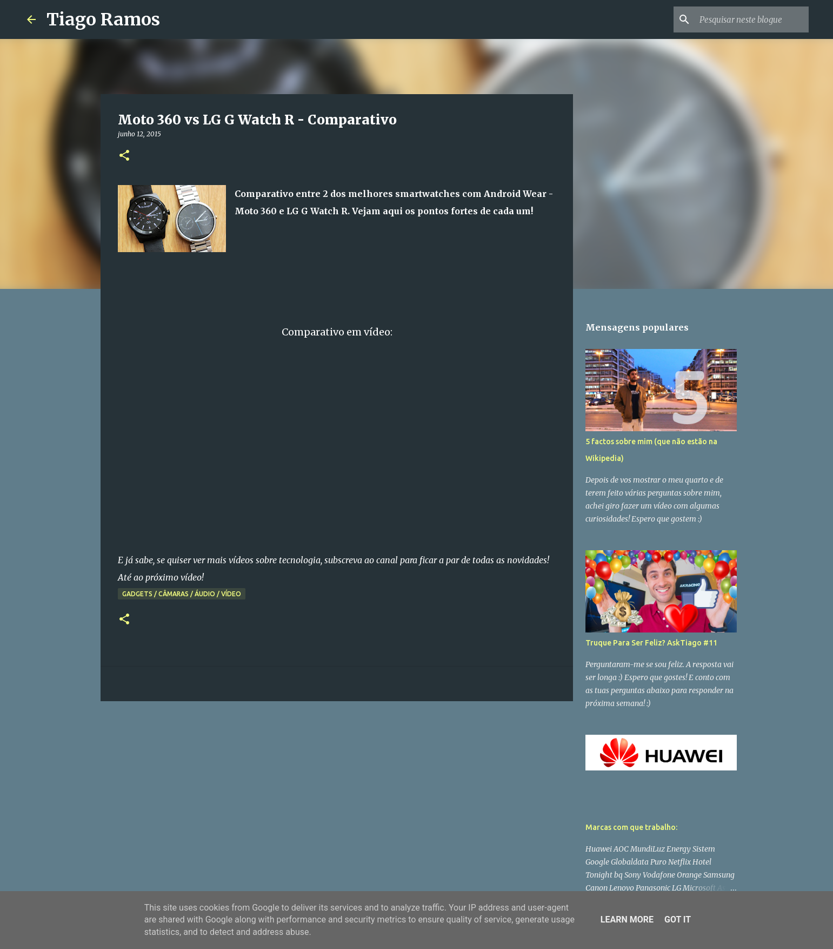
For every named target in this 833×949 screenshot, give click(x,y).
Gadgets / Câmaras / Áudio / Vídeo (181, 593)
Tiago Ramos (103, 19)
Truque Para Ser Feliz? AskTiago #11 (651, 642)
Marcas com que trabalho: (631, 827)
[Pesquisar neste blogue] (752, 19)
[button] (124, 156)
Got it (677, 919)
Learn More (627, 919)
